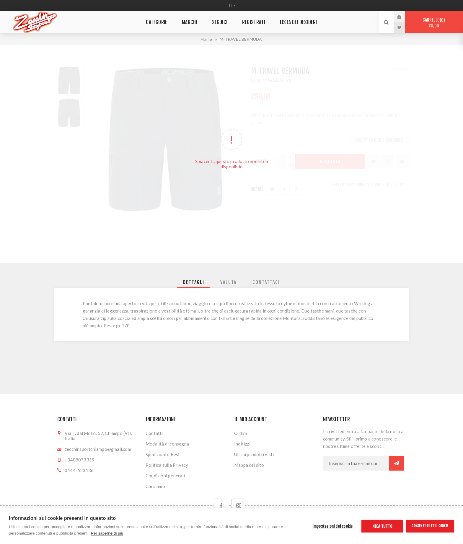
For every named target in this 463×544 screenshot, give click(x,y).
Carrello (434, 23)
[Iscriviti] (356, 463)
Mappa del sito (249, 465)
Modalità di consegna (167, 443)
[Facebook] (221, 505)
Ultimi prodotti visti (254, 454)
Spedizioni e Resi (162, 454)
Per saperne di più (107, 533)
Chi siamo (155, 486)
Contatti (154, 433)
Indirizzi (242, 443)
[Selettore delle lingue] (231, 5)
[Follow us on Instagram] (238, 505)
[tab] (193, 282)
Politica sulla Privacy (167, 465)
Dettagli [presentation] (193, 282)
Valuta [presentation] (228, 282)
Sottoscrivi (396, 463)
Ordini (240, 433)
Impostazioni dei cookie (332, 526)
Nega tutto (382, 526)
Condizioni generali (165, 475)
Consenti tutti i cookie (430, 526)
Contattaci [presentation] (266, 282)
